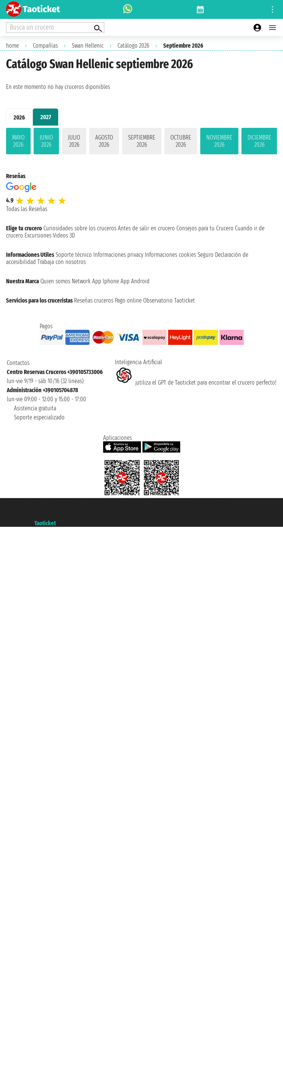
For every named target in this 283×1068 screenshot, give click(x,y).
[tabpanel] (141, 142)
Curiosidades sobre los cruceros (79, 228)
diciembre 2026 (259, 141)
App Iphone (105, 281)
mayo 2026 (18, 141)
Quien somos (55, 281)
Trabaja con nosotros (61, 261)
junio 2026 (46, 141)
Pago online (128, 300)
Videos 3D (64, 235)
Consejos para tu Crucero (205, 228)
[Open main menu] (272, 27)
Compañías (45, 45)
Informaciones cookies (170, 254)
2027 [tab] (45, 117)
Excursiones (38, 235)
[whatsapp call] (127, 9)
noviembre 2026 (219, 141)
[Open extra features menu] (55, 27)
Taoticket (45, 523)
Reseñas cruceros (93, 300)
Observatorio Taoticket (169, 300)
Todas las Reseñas (26, 209)
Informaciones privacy (118, 254)
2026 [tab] (19, 117)
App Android (135, 281)
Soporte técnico (74, 254)
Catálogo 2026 (133, 45)
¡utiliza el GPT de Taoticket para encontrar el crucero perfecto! (195, 382)
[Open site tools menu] (272, 9)
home (12, 45)
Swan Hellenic (88, 45)
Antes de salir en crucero (146, 228)
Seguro (205, 254)
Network (81, 281)
